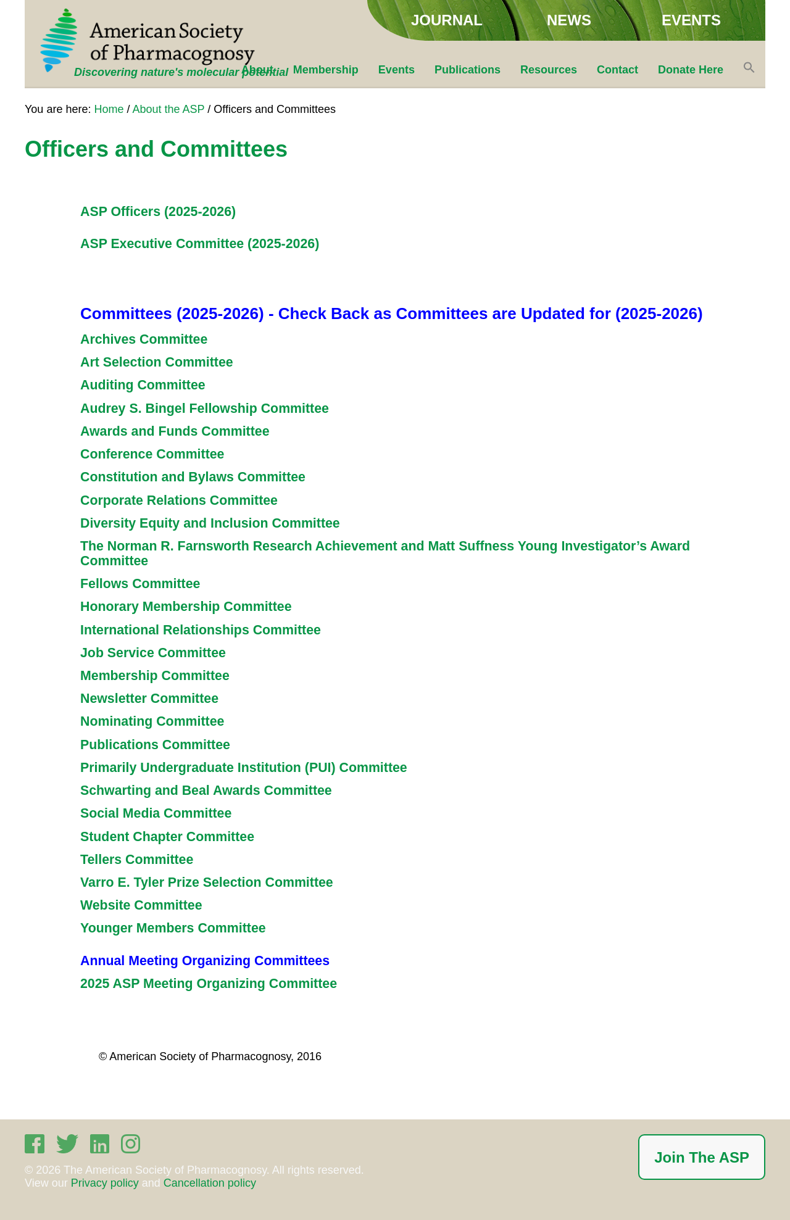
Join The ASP (701, 1157)
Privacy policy (105, 1183)
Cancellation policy (210, 1183)
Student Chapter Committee (167, 836)
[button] (749, 70)
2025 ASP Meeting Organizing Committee (208, 983)
